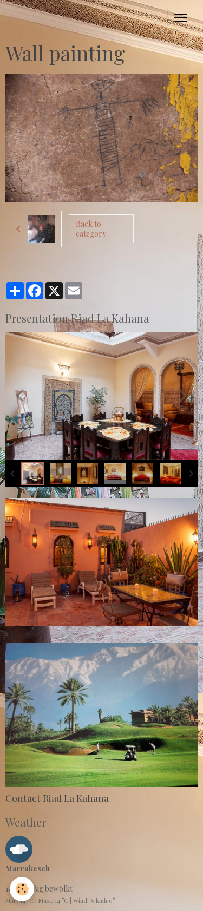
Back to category (91, 229)
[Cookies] (22, 889)
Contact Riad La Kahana (57, 797)
